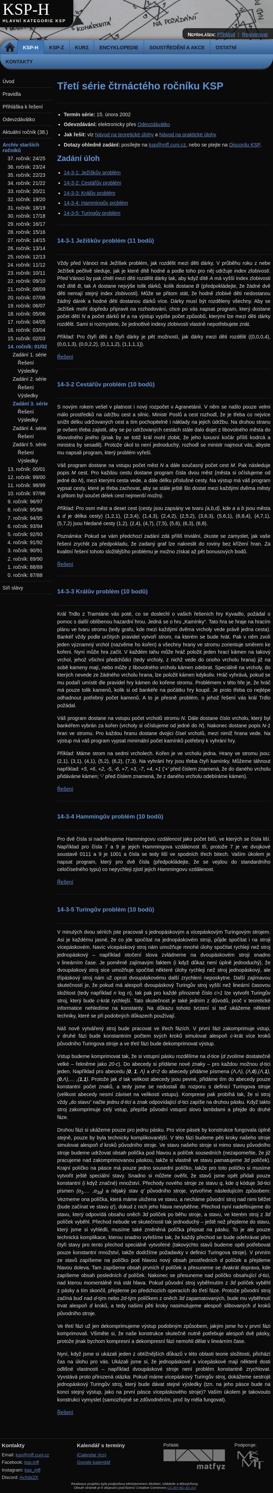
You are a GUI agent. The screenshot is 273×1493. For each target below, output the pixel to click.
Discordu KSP (244, 145)
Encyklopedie (118, 47)
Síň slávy (12, 588)
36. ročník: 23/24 (26, 167)
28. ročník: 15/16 (26, 232)
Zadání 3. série (30, 403)
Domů (9, 47)
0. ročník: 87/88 (25, 575)
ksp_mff (33, 1470)
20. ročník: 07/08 (26, 297)
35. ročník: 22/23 (26, 175)
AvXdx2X (28, 1477)
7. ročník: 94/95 (25, 518)
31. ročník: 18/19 (26, 208)
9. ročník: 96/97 (25, 501)
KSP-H (25, 9)
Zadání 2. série (29, 379)
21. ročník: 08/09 (26, 289)
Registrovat (255, 34)
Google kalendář (93, 1462)
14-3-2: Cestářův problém (92, 183)
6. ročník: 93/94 (25, 526)
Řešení (65, 357)
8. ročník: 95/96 (25, 509)
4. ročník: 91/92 (25, 542)
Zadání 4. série (29, 428)
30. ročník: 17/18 (26, 216)
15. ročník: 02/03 (26, 338)
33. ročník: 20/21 (26, 191)
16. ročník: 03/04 (26, 330)
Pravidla (11, 94)
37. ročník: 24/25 (26, 158)
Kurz (82, 47)
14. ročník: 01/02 (27, 346)
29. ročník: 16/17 (26, 224)
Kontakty (19, 61)
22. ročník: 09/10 (26, 281)
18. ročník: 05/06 (26, 314)
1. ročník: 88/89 (25, 567)
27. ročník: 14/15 (26, 240)
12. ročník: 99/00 (26, 477)
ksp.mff (31, 1462)
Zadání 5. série (29, 444)
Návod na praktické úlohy (187, 134)
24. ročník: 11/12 (26, 265)
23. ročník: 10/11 (26, 273)
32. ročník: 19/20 (26, 199)
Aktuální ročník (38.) (25, 132)
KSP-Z (56, 47)
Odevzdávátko (153, 124)
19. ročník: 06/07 (26, 306)
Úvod (8, 81)
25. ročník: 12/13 (26, 257)
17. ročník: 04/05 (26, 322)
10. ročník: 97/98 (26, 493)
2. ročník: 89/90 (25, 559)
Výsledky (28, 371)
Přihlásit (226, 34)
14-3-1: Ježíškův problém (92, 172)
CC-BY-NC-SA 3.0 (181, 1487)
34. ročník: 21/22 (26, 183)
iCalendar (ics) (91, 1454)
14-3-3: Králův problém (89, 193)
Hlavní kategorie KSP (34, 21)
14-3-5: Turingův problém (92, 213)
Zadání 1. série (29, 354)
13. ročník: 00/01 (26, 469)
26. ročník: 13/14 (26, 248)
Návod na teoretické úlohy (124, 134)
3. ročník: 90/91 (25, 550)
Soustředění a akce (177, 47)
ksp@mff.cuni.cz (167, 145)
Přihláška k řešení (22, 107)
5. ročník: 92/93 (25, 534)
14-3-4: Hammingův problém (96, 203)
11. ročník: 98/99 (26, 485)
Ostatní (226, 47)
